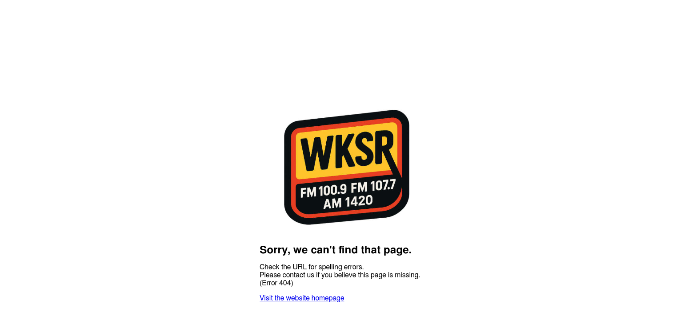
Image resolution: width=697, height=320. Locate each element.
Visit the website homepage (302, 298)
